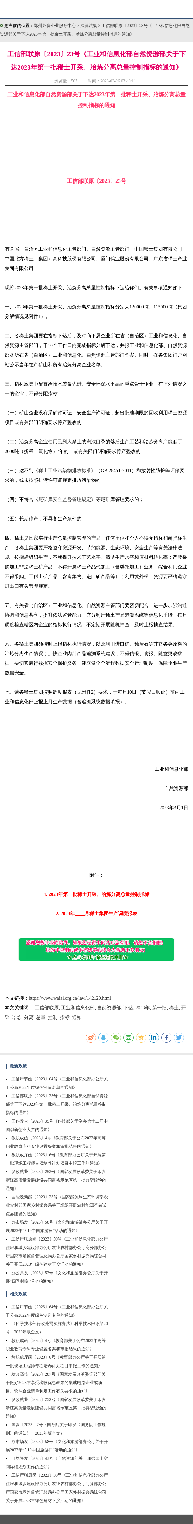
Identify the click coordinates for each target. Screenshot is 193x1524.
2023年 (142, 1007)
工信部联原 (47, 1007)
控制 (53, 1017)
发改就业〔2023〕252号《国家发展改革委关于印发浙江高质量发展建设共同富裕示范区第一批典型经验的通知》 (56, 1180)
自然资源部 (109, 1007)
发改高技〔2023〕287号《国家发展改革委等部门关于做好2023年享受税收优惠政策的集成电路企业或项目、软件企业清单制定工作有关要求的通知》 (56, 1382)
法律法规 (89, 25)
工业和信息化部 (78, 1007)
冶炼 (17, 1017)
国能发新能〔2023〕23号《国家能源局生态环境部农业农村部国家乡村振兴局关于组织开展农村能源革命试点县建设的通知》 (57, 1205)
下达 (128, 1007)
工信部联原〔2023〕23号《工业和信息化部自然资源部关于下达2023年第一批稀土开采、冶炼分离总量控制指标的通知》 (57, 1104)
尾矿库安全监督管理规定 (64, 499)
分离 (29, 1017)
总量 (41, 1017)
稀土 (174, 1007)
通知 (77, 1017)
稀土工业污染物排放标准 (64, 470)
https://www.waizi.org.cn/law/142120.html (70, 998)
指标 (65, 1017)
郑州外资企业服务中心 (55, 25)
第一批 (159, 1007)
